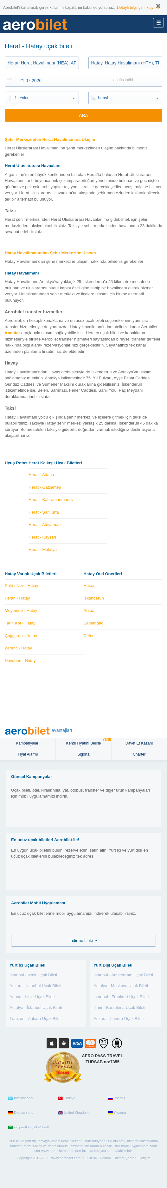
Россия (116, 1098)
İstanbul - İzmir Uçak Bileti (33, 975)
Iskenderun (94, 598)
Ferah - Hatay (17, 598)
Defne (89, 635)
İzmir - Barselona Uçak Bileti (119, 1007)
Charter (139, 754)
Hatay (89, 585)
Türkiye (66, 1098)
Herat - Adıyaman (45, 524)
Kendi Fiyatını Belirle (88, 741)
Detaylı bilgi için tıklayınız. (138, 7)
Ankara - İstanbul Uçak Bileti (35, 985)
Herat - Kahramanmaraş (51, 499)
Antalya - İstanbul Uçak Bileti (36, 1007)
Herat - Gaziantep (45, 487)
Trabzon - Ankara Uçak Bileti (35, 1018)
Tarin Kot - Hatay (20, 623)
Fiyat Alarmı (28, 754)
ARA (83, 115)
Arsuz (89, 610)
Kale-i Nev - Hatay (21, 585)
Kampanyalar (27, 743)
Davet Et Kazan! (139, 743)
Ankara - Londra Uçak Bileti (118, 1018)
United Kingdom (73, 1112)
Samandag (94, 623)
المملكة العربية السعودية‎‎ (28, 1127)
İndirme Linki (83, 940)
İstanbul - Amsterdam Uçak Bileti (123, 975)
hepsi (103, 97)
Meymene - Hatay (21, 610)
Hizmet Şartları (125, 1158)
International (20, 1098)
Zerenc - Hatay (18, 648)
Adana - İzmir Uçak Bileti (32, 996)
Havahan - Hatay (20, 660)
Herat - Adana (41, 474)
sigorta (83, 754)
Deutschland (20, 1112)
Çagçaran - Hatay (21, 635)
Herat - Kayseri (42, 537)
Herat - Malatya (43, 549)
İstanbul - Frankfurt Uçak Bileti (121, 996)
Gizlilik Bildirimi (99, 1158)
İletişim (144, 1158)
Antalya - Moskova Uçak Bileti (120, 985)
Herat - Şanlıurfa (44, 512)
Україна (117, 1112)
